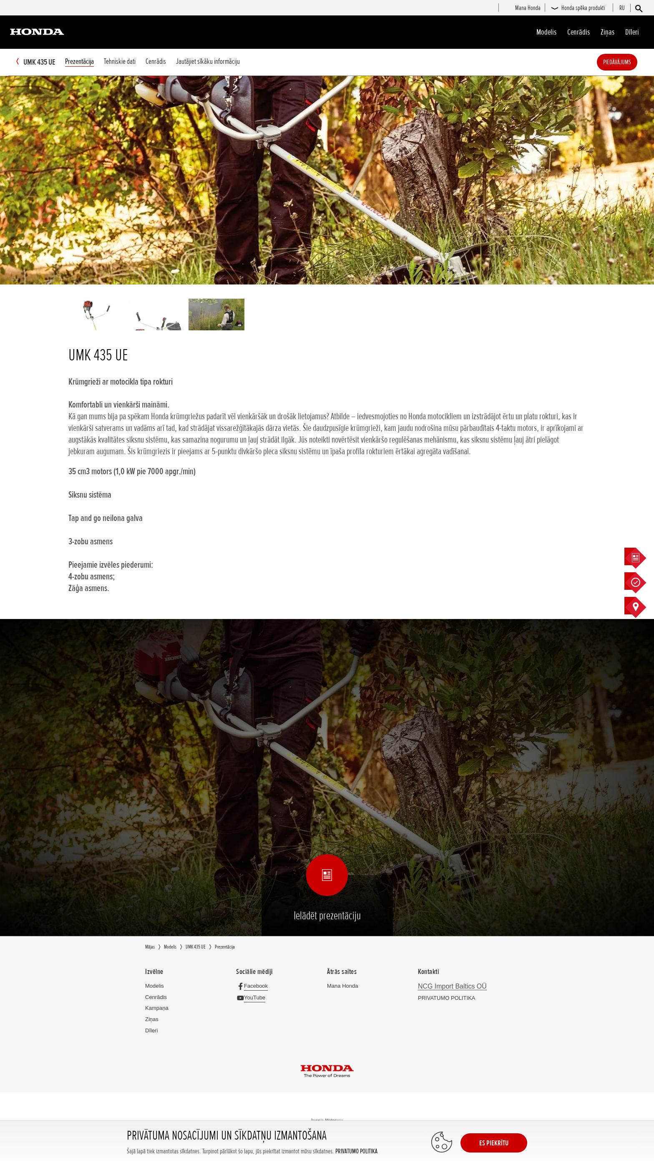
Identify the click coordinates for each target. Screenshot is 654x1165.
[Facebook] (254, 986)
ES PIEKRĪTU (493, 1142)
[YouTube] (253, 997)
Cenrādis (578, 32)
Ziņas (607, 32)
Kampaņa (157, 1008)
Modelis (546, 32)
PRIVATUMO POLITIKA (356, 1151)
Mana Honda (342, 986)
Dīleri (632, 32)
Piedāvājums (630, 62)
